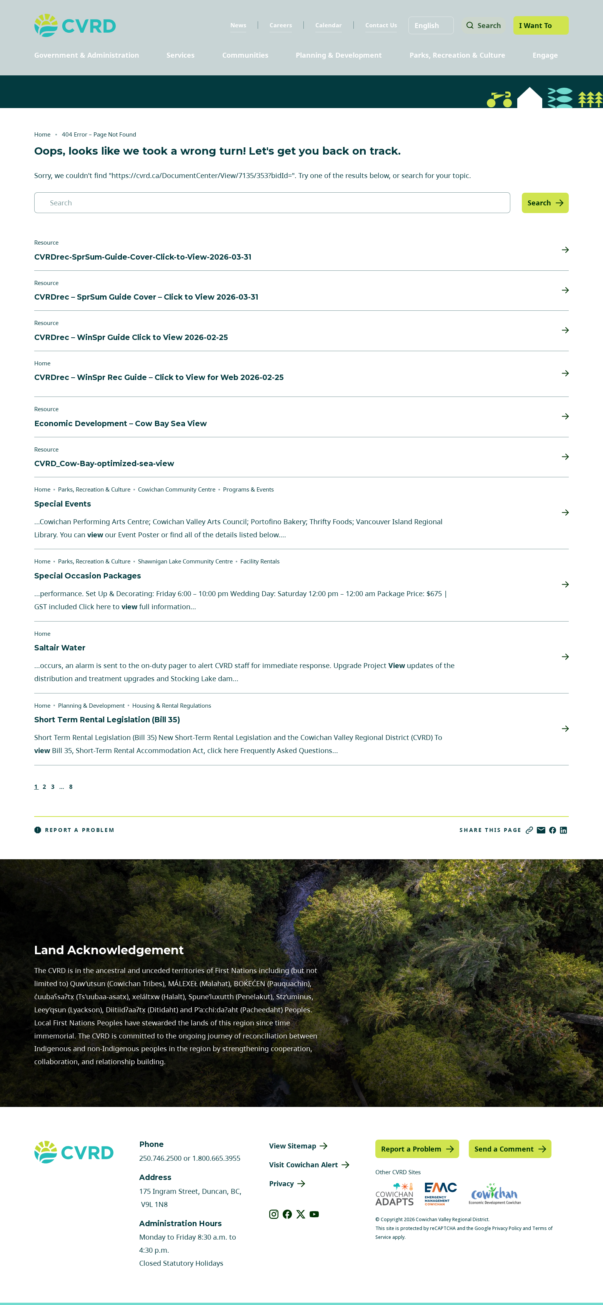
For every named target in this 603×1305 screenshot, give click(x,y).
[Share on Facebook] (552, 830)
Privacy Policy (506, 1228)
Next (84, 787)
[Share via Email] (541, 830)
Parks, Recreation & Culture (457, 55)
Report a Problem (74, 830)
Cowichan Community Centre (176, 489)
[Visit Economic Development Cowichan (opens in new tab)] (494, 1194)
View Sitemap (292, 1145)
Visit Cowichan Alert (303, 1164)
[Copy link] (529, 830)
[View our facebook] (287, 1214)
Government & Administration (86, 55)
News (235, 25)
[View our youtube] (314, 1214)
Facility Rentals (260, 561)
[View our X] (301, 1214)
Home (42, 134)
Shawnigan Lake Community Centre (185, 561)
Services (181, 55)
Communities (245, 55)
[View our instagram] (274, 1214)
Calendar (326, 25)
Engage (545, 55)
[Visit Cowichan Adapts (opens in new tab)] (394, 1194)
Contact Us (378, 25)
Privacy (281, 1183)
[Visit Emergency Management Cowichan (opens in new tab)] (441, 1194)
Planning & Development (339, 55)
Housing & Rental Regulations (171, 705)
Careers (278, 25)
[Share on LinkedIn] (563, 830)
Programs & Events (248, 489)
